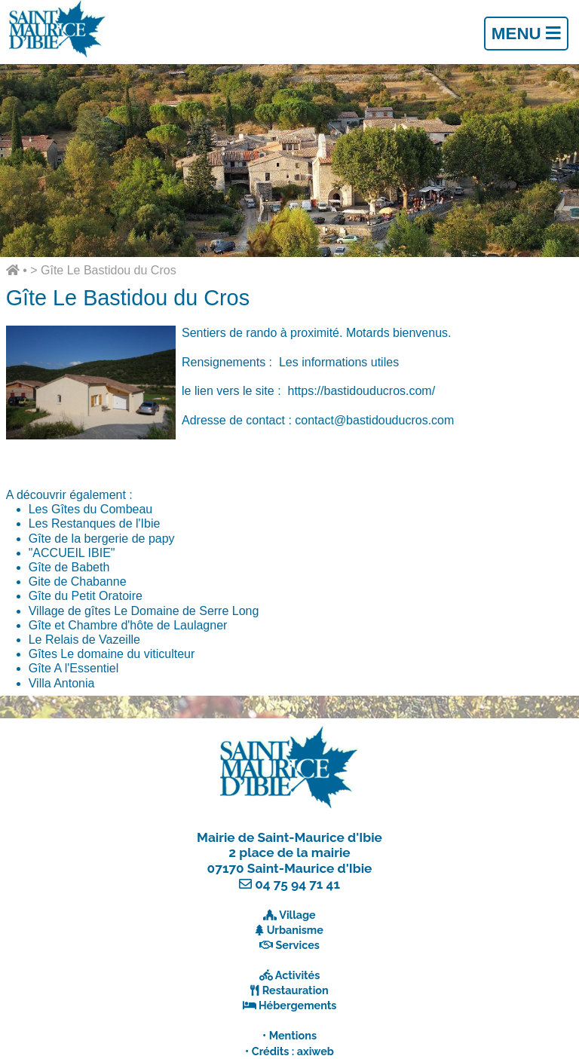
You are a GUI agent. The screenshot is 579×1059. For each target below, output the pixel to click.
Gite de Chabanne (78, 581)
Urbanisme (295, 929)
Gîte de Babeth (69, 567)
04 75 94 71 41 (297, 884)
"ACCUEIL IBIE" (72, 552)
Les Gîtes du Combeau (91, 509)
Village (297, 914)
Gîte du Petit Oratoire (85, 595)
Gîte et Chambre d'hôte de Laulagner (128, 625)
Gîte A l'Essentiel (74, 668)
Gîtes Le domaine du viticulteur (112, 653)
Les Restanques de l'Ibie (95, 523)
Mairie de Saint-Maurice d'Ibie (289, 837)
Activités (297, 975)
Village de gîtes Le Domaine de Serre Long (144, 610)
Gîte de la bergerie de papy (102, 538)
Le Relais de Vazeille (84, 639)
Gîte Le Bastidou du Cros (108, 270)
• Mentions (289, 1035)
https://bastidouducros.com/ (361, 390)
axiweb (315, 1051)
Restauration (295, 990)
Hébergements (298, 1005)
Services (298, 944)
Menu (526, 33)
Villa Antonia (62, 683)
